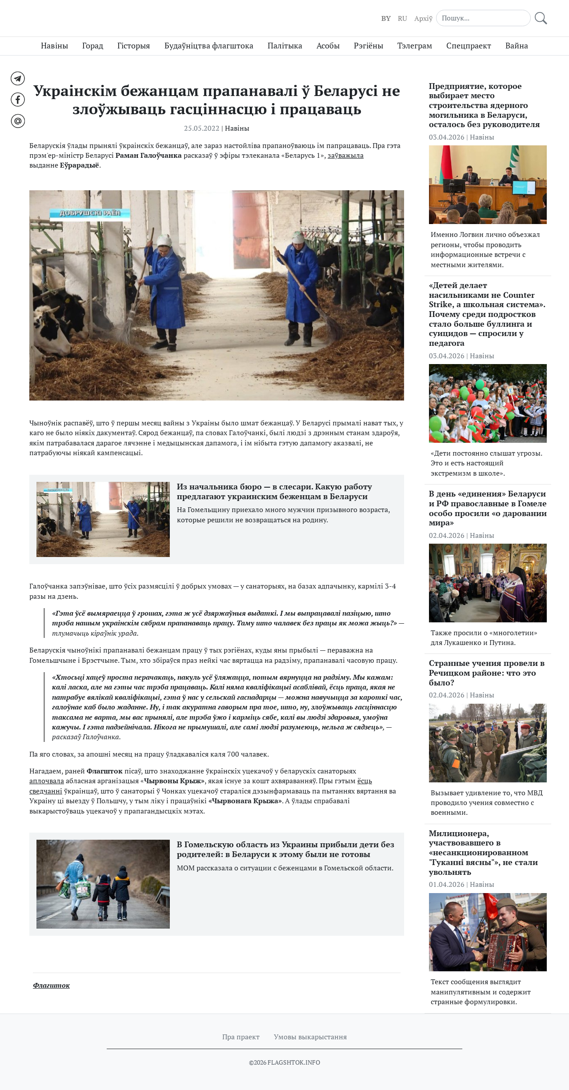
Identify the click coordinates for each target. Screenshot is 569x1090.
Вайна (516, 45)
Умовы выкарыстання (310, 1037)
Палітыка (285, 45)
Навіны (54, 45)
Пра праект (241, 1037)
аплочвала (46, 780)
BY (386, 18)
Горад (92, 45)
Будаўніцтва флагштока (208, 45)
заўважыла (346, 155)
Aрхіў (423, 18)
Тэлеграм (414, 45)
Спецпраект (468, 45)
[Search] (483, 18)
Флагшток (51, 985)
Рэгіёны (368, 45)
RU (402, 18)
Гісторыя (133, 45)
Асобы (328, 45)
